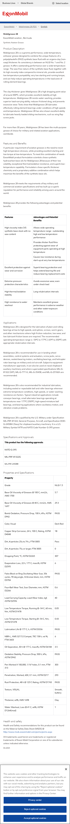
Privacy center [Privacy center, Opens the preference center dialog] (35, 800)
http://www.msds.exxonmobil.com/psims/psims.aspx (27, 731)
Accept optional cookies (35, 818)
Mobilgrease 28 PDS (28, 26)
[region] (35, 794)
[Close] (66, 769)
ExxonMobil (9, 26)
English (44, 26)
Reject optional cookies (35, 809)
